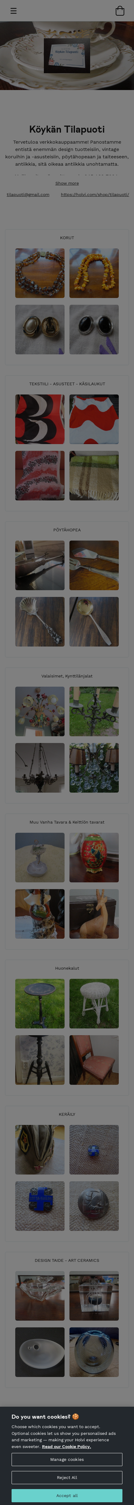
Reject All (67, 1483)
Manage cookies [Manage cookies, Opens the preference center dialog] (67, 1465)
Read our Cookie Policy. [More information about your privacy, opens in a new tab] (66, 1452)
